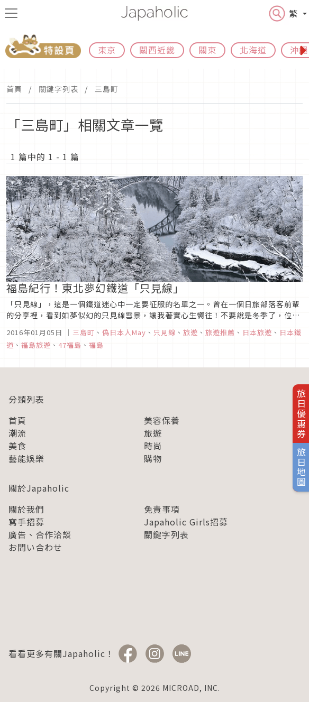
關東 (207, 49)
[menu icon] (11, 13)
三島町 (107, 89)
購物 (153, 458)
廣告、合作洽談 (39, 534)
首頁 (14, 89)
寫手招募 (26, 521)
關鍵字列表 (58, 89)
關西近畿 (157, 49)
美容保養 (162, 420)
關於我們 (26, 509)
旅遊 (153, 433)
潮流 (17, 433)
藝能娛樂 (26, 458)
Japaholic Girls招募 (186, 521)
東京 (107, 49)
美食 (17, 445)
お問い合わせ (35, 547)
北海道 (253, 49)
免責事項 (162, 509)
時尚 (153, 445)
